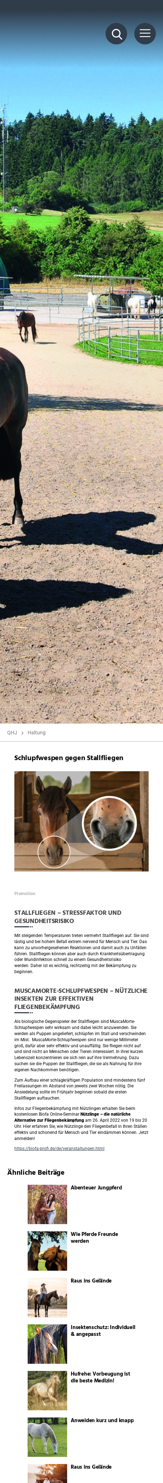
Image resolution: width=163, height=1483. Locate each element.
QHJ (12, 732)
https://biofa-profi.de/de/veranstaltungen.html (59, 1148)
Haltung (37, 732)
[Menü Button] (145, 33)
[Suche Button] (116, 33)
